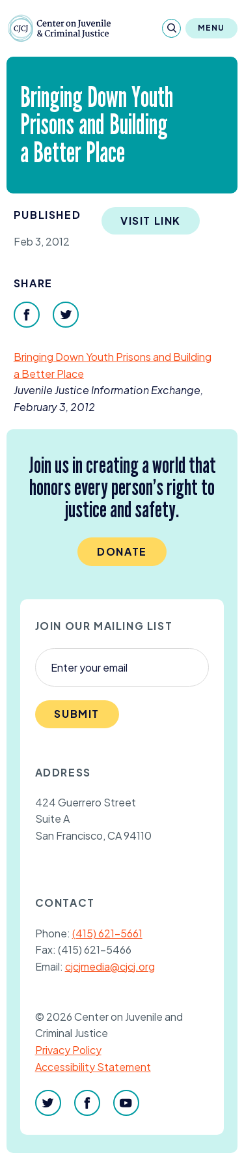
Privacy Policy (68, 1050)
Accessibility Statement (93, 1067)
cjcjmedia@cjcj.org (110, 966)
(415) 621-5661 (107, 933)
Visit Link (150, 220)
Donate (122, 551)
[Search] (171, 28)
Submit (77, 713)
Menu (211, 28)
